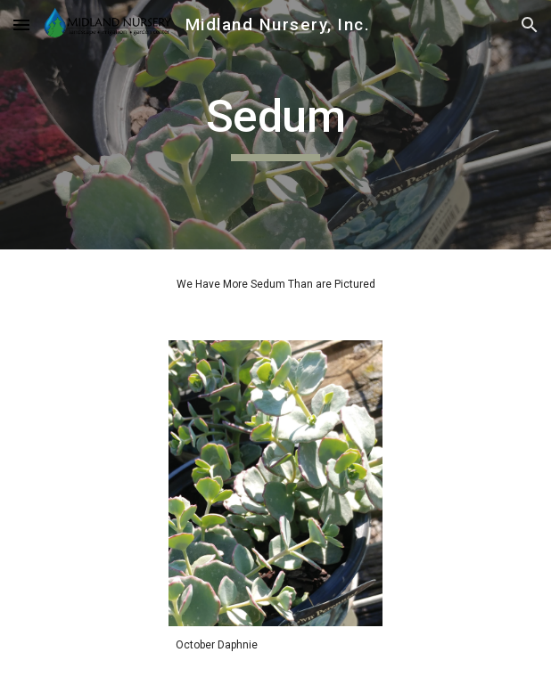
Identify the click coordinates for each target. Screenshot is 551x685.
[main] (275, 124)
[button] (21, 24)
